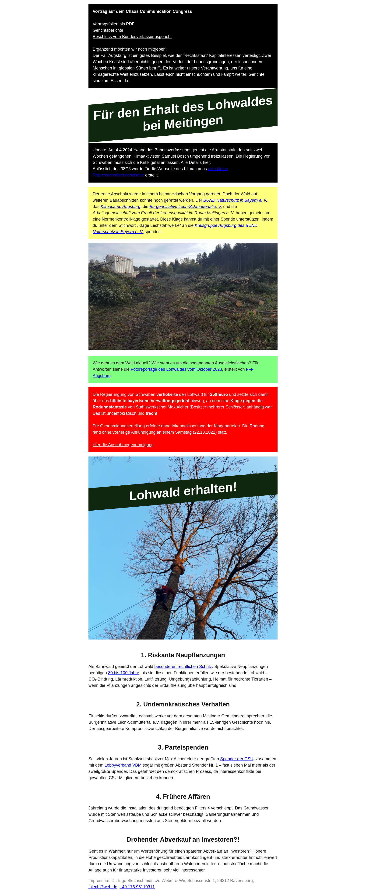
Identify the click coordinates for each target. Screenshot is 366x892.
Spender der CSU (236, 759)
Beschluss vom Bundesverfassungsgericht (132, 36)
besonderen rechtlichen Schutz (183, 666)
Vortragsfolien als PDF (113, 24)
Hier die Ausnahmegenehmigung (123, 445)
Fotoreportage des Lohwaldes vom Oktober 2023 (176, 369)
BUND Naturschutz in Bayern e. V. (235, 200)
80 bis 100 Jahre (123, 673)
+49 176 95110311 (137, 887)
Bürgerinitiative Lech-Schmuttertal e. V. (185, 206)
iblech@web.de (102, 887)
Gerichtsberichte (108, 30)
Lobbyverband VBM (123, 765)
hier (206, 162)
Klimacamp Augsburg (120, 206)
